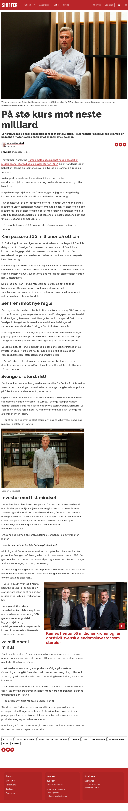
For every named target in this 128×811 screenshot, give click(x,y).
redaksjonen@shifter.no (57, 796)
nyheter (7, 739)
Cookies (9, 789)
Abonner (97, 5)
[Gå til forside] (10, 5)
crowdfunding (117, 739)
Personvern (11, 785)
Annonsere (44, 5)
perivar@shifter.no (92, 787)
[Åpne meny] (126, 5)
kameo (15, 743)
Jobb (56, 5)
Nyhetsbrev (29, 5)
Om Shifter (10, 781)
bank (5, 743)
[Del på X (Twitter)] (120, 144)
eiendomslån (98, 739)
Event (66, 5)
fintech (75, 739)
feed (85, 739)
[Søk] (119, 5)
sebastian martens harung (53, 739)
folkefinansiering (25, 739)
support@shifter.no (55, 784)
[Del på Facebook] (116, 144)
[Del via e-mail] (124, 144)
